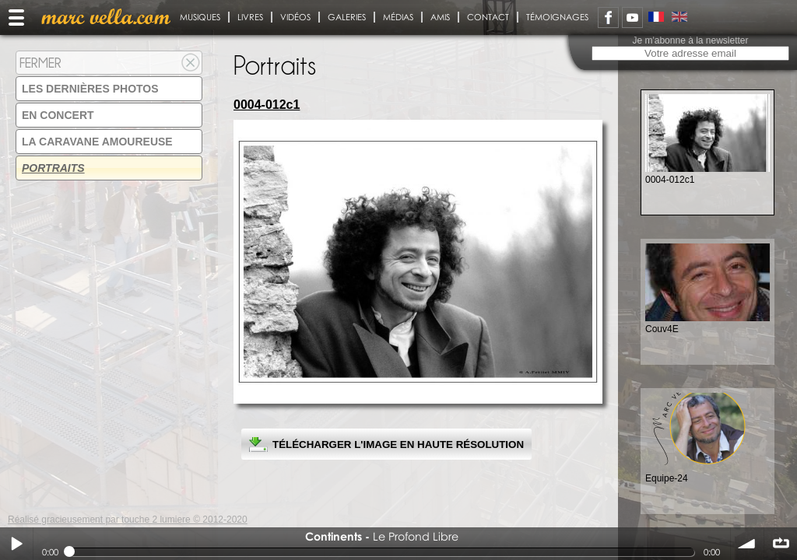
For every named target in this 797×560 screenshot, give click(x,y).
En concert (58, 115)
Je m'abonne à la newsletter (690, 40)
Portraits (53, 168)
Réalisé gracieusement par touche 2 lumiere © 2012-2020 (128, 519)
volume (747, 543)
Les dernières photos (90, 88)
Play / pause (16, 543)
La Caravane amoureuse (97, 141)
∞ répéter (780, 543)
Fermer (40, 62)
